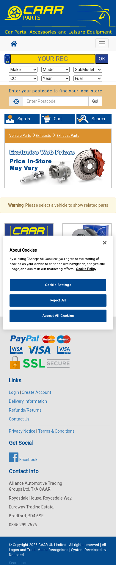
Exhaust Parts (68, 136)
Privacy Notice (22, 431)
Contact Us (19, 419)
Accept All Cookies (58, 315)
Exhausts (43, 136)
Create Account (36, 392)
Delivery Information (28, 401)
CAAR (43, 545)
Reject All (58, 300)
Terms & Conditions (56, 431)
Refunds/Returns (25, 410)
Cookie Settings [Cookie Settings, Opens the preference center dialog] (58, 285)
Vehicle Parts (20, 136)
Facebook (23, 459)
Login (14, 392)
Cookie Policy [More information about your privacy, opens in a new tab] (86, 269)
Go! (95, 101)
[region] (58, 283)
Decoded (16, 555)
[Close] (104, 242)
